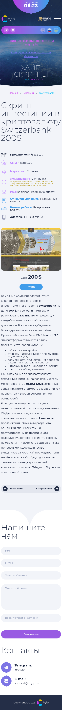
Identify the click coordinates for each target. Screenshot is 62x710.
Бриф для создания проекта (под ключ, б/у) (31, 43)
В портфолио (44, 489)
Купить (31, 287)
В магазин (16, 489)
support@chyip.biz (27, 683)
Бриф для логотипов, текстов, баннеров (31, 54)
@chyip (20, 669)
